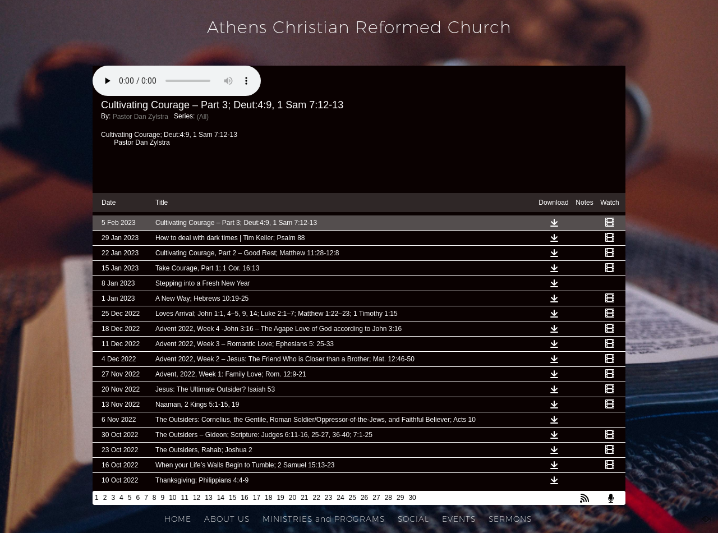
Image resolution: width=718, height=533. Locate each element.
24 (340, 498)
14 (220, 498)
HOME (177, 519)
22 (316, 498)
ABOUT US (227, 519)
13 (208, 498)
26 (364, 498)
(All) (203, 117)
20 (292, 498)
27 (376, 498)
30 (412, 498)
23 (328, 498)
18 (268, 498)
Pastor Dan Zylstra (140, 117)
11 (184, 498)
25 (352, 498)
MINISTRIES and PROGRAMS (324, 519)
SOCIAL (413, 519)
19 (280, 498)
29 (400, 498)
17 (256, 498)
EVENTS (459, 519)
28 (388, 498)
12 (196, 498)
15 (232, 498)
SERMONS (510, 519)
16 (244, 498)
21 (304, 498)
